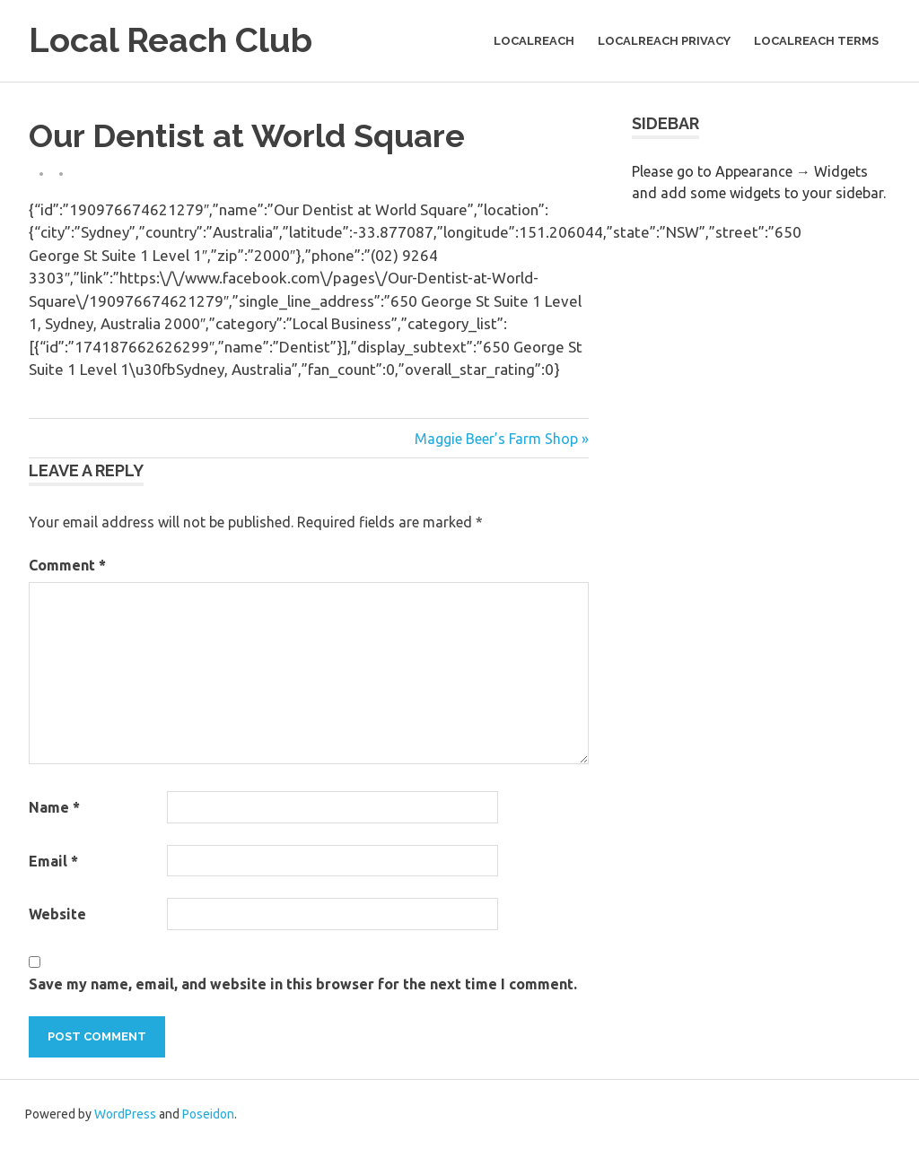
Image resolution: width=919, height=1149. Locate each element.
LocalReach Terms (816, 41)
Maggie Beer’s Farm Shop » (502, 439)
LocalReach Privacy (664, 41)
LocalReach (534, 41)
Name (54, 807)
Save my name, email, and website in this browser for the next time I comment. (303, 984)
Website (57, 914)
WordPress (125, 1114)
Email (53, 861)
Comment (67, 565)
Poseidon (208, 1114)
